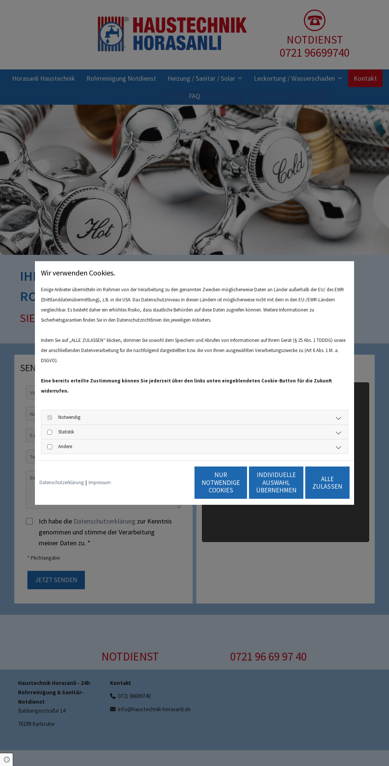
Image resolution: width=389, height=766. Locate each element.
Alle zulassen (315, 483)
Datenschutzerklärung (61, 482)
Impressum (100, 482)
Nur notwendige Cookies (172, 483)
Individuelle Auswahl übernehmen (243, 482)
